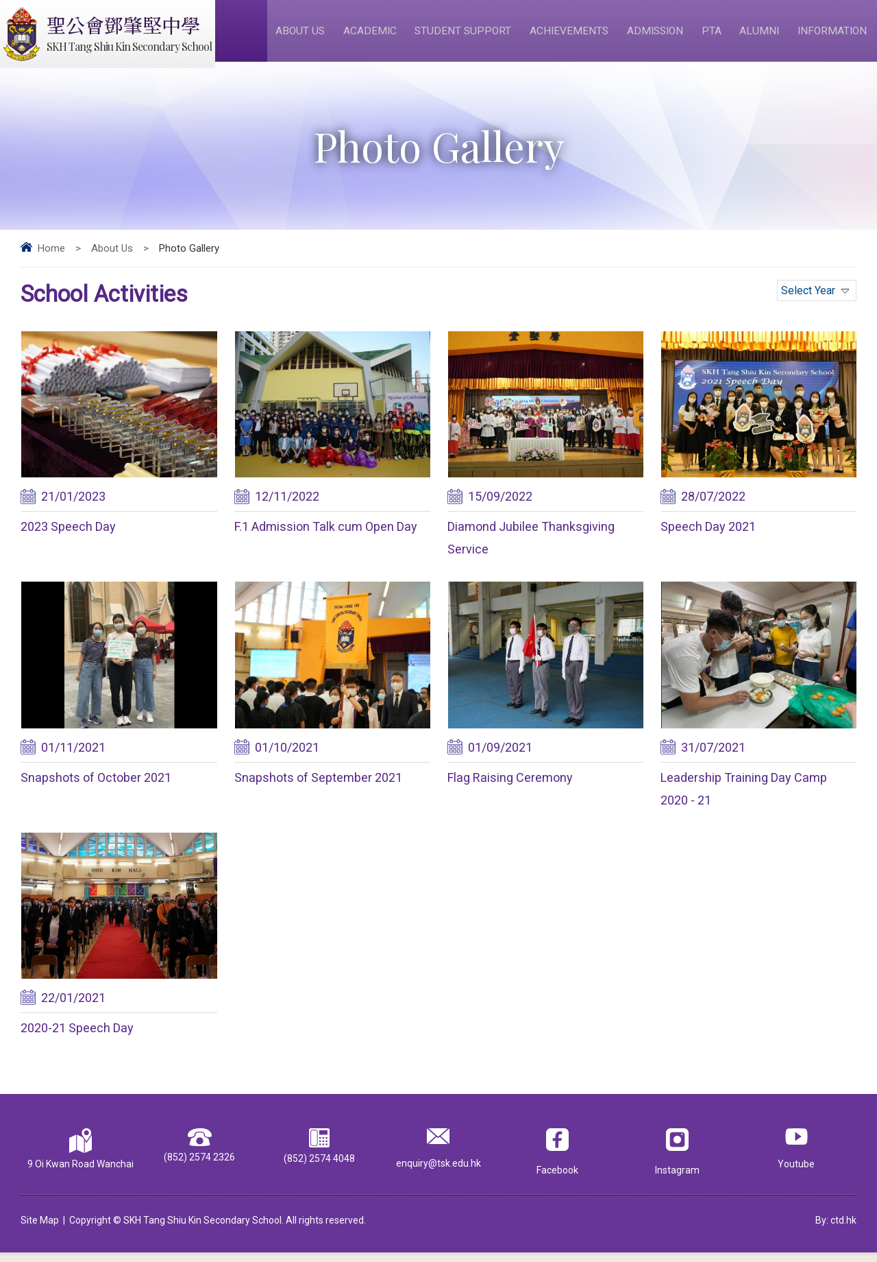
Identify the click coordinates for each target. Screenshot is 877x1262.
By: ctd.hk (835, 1229)
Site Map (40, 1229)
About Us (303, 35)
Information (833, 35)
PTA (714, 35)
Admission (657, 35)
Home (51, 258)
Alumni (760, 35)
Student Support (465, 35)
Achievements (571, 35)
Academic (372, 35)
